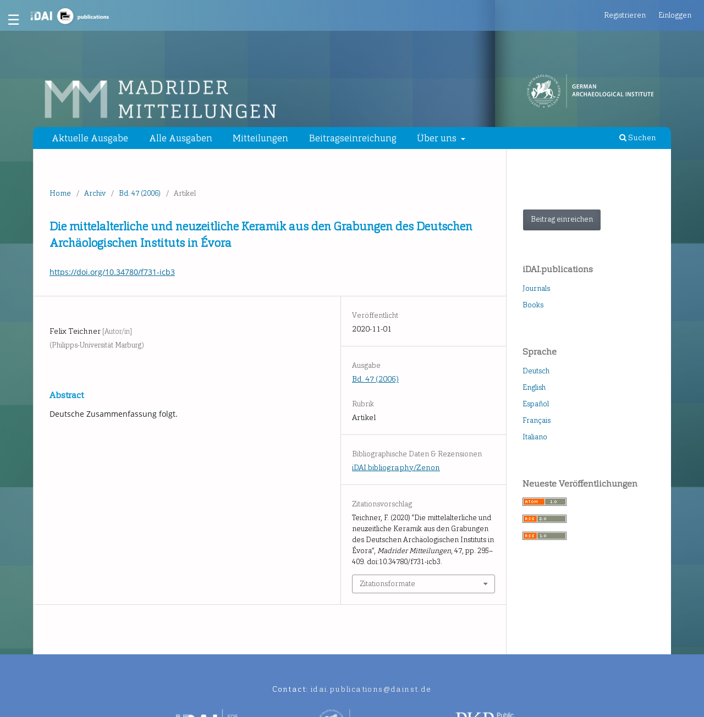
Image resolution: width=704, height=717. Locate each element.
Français (536, 420)
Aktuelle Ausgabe (90, 138)
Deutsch (535, 371)
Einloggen (674, 15)
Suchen (637, 138)
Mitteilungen (260, 138)
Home (60, 193)
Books (532, 305)
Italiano (534, 437)
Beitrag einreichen (562, 219)
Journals (536, 288)
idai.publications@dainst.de (371, 689)
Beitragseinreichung (353, 138)
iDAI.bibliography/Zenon (396, 467)
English (534, 387)
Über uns (438, 138)
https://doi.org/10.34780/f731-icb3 (112, 272)
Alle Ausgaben (180, 138)
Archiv (95, 193)
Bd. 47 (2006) (140, 193)
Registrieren (625, 15)
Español (535, 404)
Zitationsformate (387, 583)
